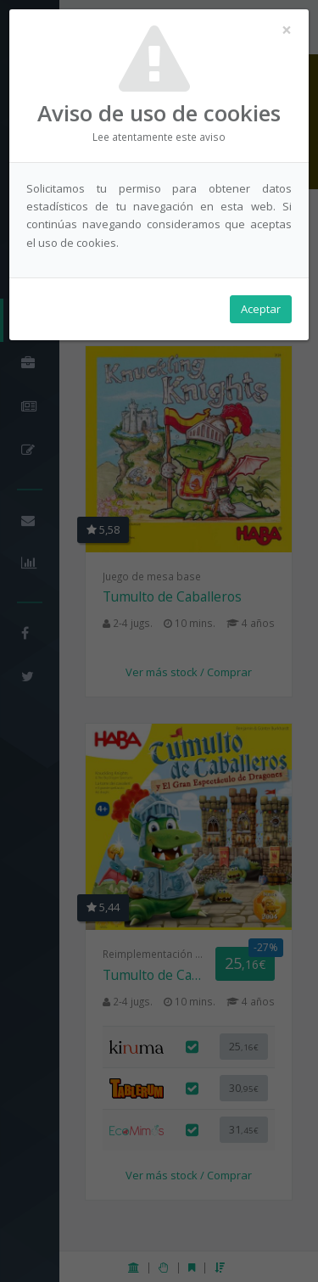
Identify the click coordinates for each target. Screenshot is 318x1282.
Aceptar (261, 308)
